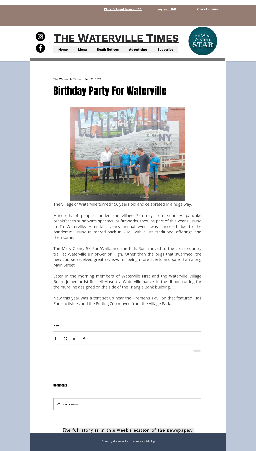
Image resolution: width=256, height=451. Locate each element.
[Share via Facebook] (55, 338)
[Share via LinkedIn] (75, 338)
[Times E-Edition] (208, 9)
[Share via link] (85, 338)
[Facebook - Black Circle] (40, 48)
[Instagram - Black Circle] (40, 36)
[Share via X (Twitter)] (65, 338)
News (57, 325)
